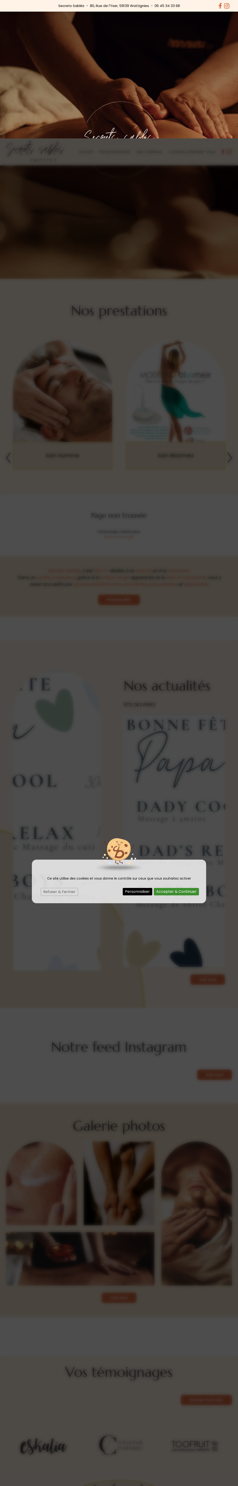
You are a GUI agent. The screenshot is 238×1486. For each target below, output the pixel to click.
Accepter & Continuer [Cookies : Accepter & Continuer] (176, 753)
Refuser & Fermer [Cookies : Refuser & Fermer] (59, 753)
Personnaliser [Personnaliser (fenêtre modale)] (137, 753)
